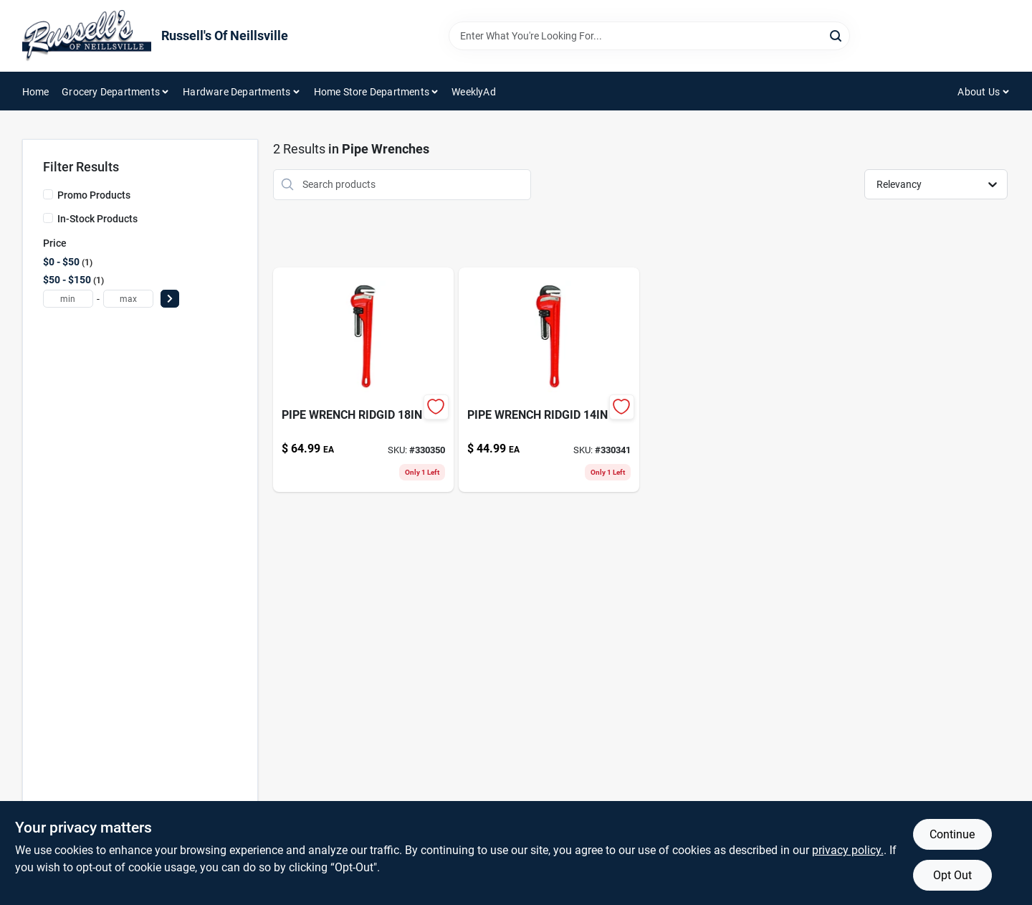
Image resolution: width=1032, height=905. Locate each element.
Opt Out (952, 875)
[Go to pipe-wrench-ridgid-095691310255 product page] (363, 379)
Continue (952, 834)
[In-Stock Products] (48, 218)
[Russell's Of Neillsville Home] (86, 36)
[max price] (128, 299)
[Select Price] (170, 299)
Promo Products (93, 195)
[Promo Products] (48, 194)
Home (35, 92)
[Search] (836, 35)
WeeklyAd (474, 92)
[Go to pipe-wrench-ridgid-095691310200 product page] (549, 379)
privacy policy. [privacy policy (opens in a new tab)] (848, 850)
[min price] (68, 299)
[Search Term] (649, 36)
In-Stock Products (97, 218)
